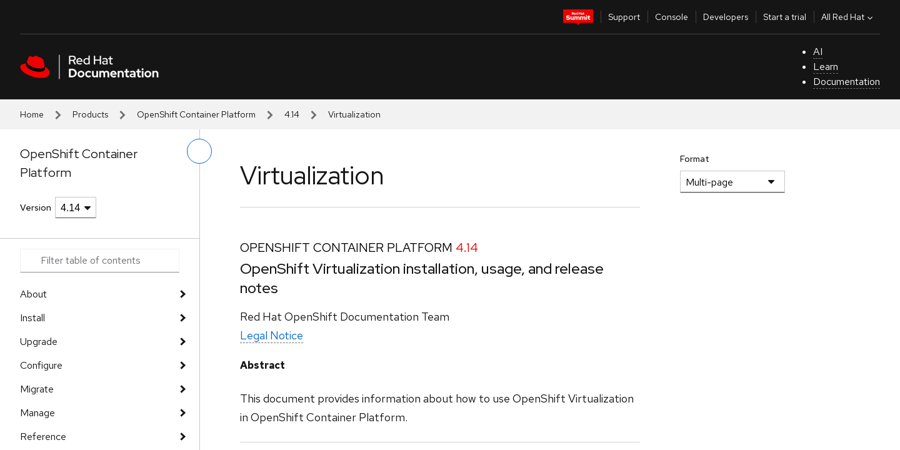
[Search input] (99, 260)
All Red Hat (848, 16)
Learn (825, 66)
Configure (41, 365)
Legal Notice (271, 335)
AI (817, 51)
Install (32, 317)
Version (35, 207)
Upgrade (39, 341)
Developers (725, 16)
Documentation (846, 81)
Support (624, 16)
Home (32, 114)
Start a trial (784, 16)
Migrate (37, 389)
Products (90, 114)
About (33, 294)
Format (694, 158)
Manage (37, 412)
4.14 (291, 114)
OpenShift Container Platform (196, 114)
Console (671, 16)
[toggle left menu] (199, 151)
